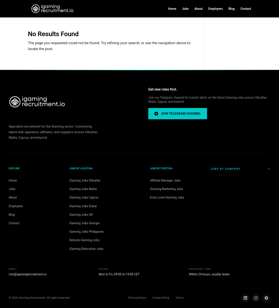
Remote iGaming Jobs (84, 240)
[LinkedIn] (245, 298)
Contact (245, 8)
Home (172, 8)
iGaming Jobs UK (81, 214)
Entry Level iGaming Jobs (167, 197)
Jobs (185, 8)
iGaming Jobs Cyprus (83, 197)
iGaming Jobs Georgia (84, 223)
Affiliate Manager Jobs (165, 180)
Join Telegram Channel (177, 114)
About (198, 8)
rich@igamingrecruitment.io (27, 274)
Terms (179, 297)
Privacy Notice (137, 297)
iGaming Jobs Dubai (83, 206)
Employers (215, 8)
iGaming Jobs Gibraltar (84, 180)
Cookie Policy (160, 297)
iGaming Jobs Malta (83, 189)
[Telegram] (266, 298)
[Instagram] (256, 298)
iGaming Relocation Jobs (86, 249)
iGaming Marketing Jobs (166, 189)
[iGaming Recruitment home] (37, 102)
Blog (231, 8)
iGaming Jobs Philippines (86, 231)
